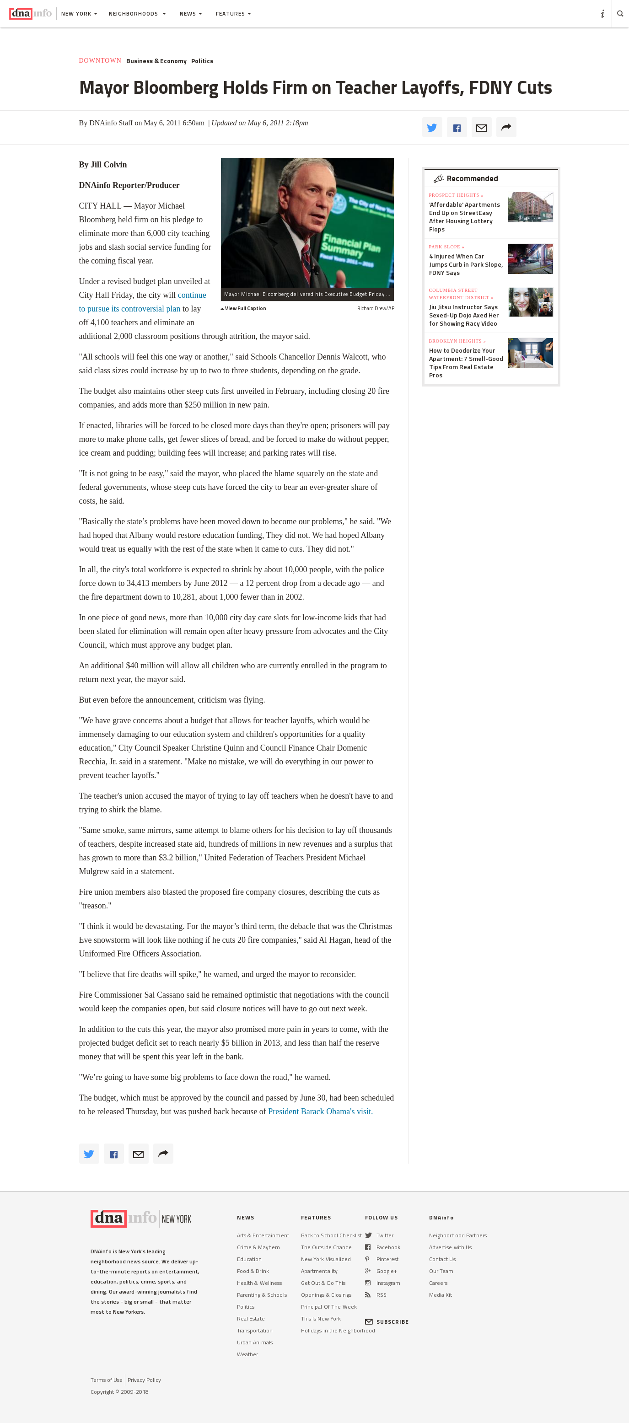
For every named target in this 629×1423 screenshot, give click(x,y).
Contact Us (442, 1259)
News (191, 13)
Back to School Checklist (331, 1235)
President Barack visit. (320, 1111)
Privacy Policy (144, 1379)
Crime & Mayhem (258, 1247)
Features (233, 13)
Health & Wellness (259, 1282)
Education (249, 1259)
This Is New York (321, 1318)
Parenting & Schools (262, 1294)
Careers (438, 1282)
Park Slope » (447, 246)
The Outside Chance (326, 1247)
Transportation (255, 1330)
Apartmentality (319, 1271)
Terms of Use (107, 1379)
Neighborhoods (137, 13)
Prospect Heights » (456, 195)
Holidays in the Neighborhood (338, 1330)
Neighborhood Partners (458, 1235)
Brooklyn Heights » (457, 341)
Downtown (100, 60)
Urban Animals (255, 1342)
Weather (247, 1354)
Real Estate (251, 1318)
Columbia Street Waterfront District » (461, 294)
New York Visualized (326, 1259)
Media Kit (440, 1294)
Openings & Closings (326, 1294)
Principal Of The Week (329, 1306)
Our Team (441, 1271)
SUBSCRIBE (387, 1321)
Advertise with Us (450, 1247)
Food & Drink (253, 1271)
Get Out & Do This (323, 1282)
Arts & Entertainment (263, 1235)
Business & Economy (156, 60)
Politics (202, 60)
